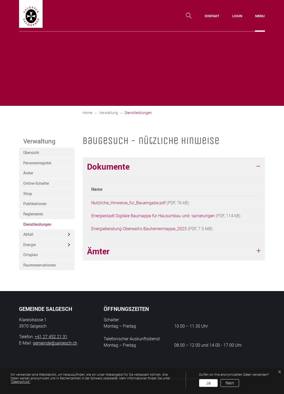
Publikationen (35, 203)
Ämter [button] (98, 261)
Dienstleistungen (37, 225)
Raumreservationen (39, 265)
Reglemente (33, 213)
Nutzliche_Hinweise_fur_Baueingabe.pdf (128, 203)
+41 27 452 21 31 (51, 336)
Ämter (28, 172)
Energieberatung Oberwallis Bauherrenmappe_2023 (139, 237)
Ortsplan (30, 254)
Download (244, 203)
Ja (208, 383)
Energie (29, 244)
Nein (230, 383)
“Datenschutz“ (20, 381)
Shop (27, 193)
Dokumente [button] (108, 166)
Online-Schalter (36, 183)
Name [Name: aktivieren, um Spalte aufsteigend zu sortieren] (96, 189)
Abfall (28, 234)
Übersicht (31, 152)
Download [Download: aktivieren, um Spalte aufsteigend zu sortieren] (242, 189)
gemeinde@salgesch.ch (55, 343)
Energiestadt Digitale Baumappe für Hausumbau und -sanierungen (153, 217)
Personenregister (37, 162)
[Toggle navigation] (260, 16)
